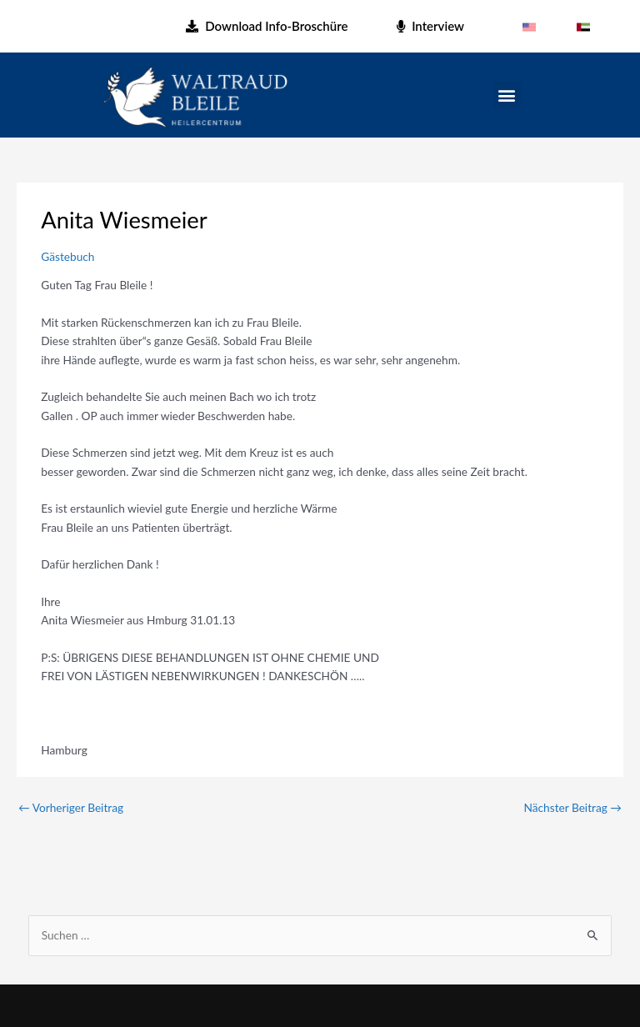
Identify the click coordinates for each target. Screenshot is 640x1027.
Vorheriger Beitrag (70, 807)
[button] (507, 94)
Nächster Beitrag (573, 807)
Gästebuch (67, 256)
